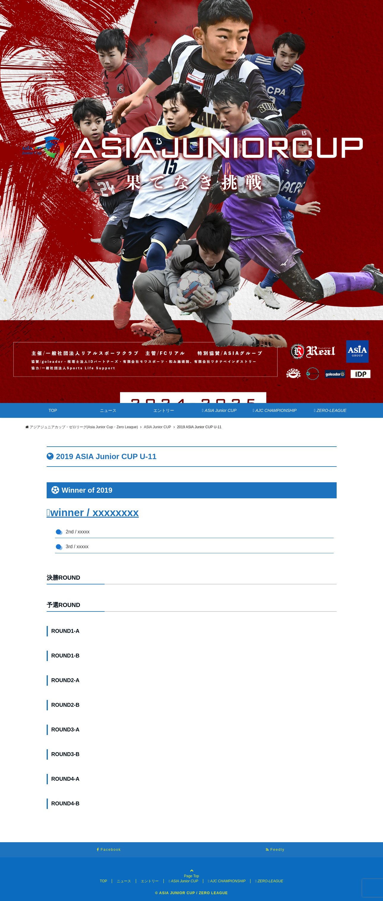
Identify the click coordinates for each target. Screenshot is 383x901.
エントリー (163, 410)
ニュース (108, 410)
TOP (53, 410)
